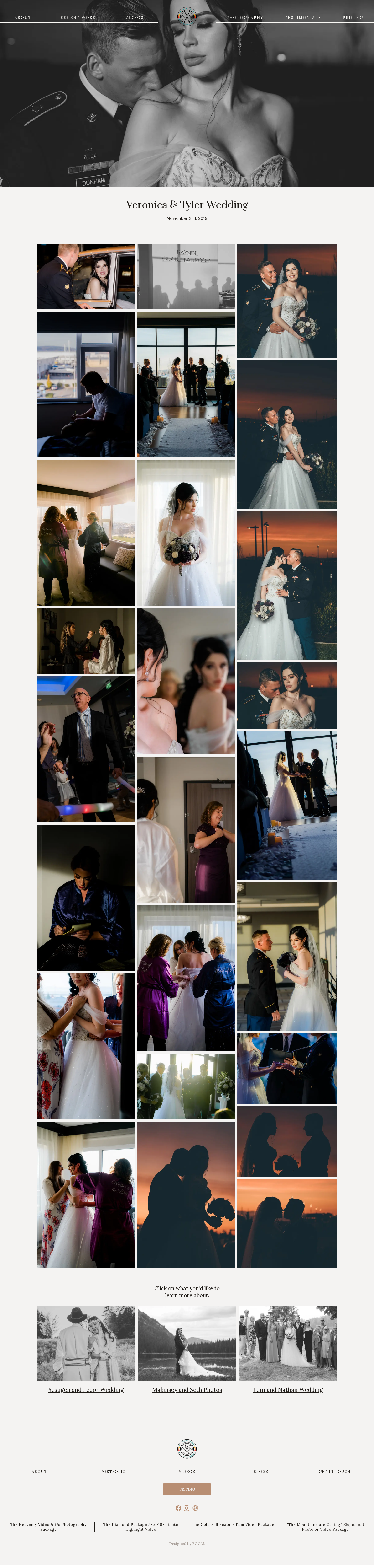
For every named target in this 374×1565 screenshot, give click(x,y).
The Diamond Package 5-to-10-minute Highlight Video (140, 1527)
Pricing (187, 1489)
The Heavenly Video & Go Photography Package (48, 1527)
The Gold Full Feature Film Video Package (233, 1524)
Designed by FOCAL (187, 1543)
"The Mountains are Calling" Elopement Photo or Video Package (325, 1527)
